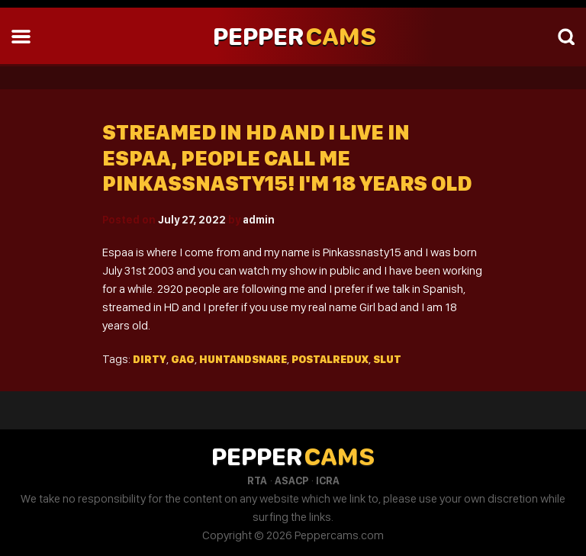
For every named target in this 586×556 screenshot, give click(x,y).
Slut (387, 359)
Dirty (149, 359)
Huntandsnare (243, 359)
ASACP (291, 480)
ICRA (328, 480)
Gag (183, 359)
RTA (257, 480)
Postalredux (330, 359)
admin (259, 220)
